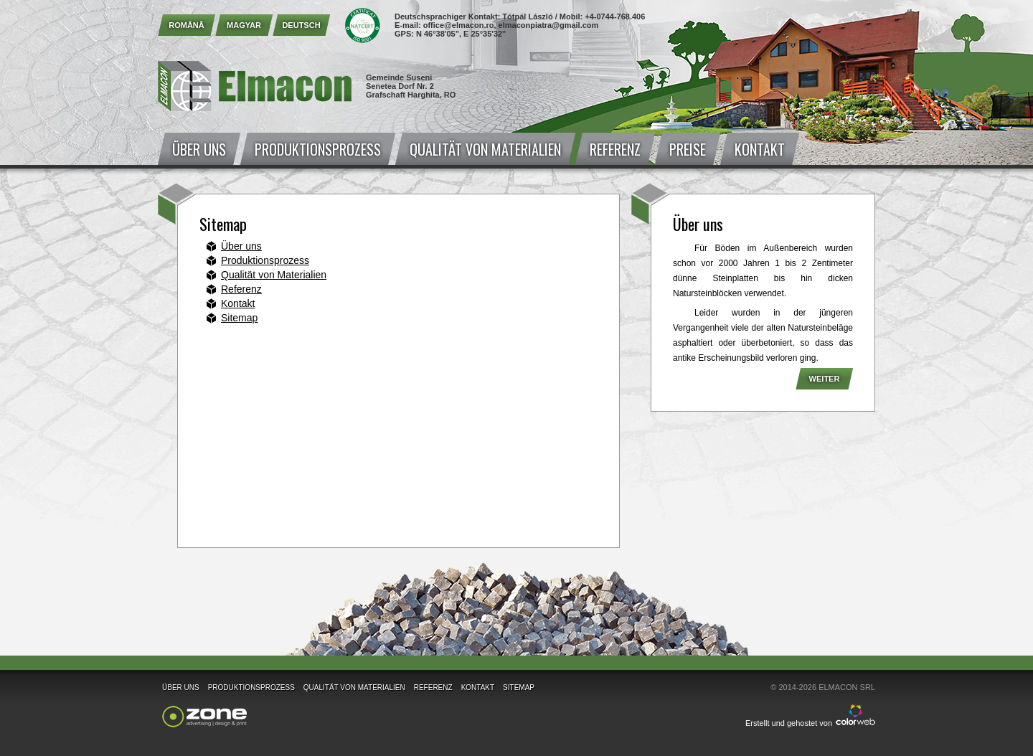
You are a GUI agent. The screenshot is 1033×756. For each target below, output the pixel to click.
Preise (687, 149)
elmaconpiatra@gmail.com (549, 25)
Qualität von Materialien (485, 149)
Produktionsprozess (318, 149)
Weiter (824, 378)
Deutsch (301, 25)
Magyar (244, 25)
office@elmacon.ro (458, 25)
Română (186, 25)
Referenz (615, 149)
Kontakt (760, 149)
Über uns (199, 149)
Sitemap (239, 317)
